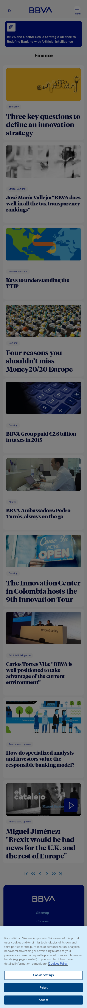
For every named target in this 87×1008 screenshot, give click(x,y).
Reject (43, 987)
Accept (43, 1000)
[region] (43, 967)
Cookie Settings (43, 975)
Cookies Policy (58, 963)
